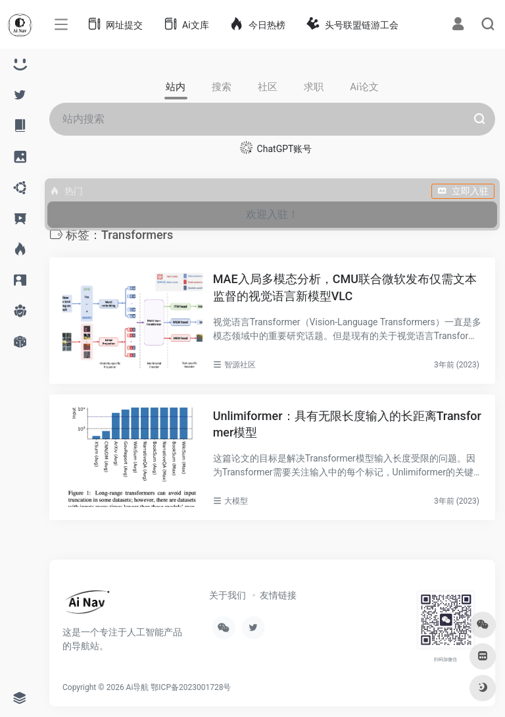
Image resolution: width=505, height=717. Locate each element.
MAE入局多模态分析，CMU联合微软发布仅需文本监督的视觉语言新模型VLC (345, 287)
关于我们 (227, 595)
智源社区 (240, 364)
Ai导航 (137, 687)
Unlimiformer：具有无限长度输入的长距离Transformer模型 (347, 424)
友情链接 (278, 595)
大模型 (236, 501)
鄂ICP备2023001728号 (191, 687)
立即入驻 (463, 191)
